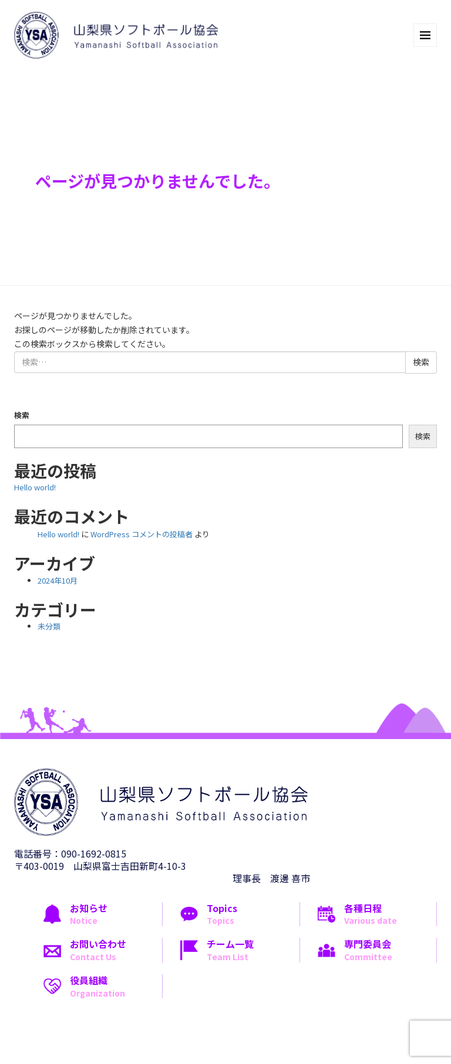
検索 (21, 415)
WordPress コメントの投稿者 (141, 534)
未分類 (49, 626)
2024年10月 (58, 580)
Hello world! (35, 487)
